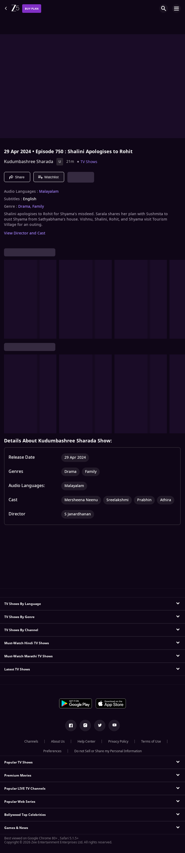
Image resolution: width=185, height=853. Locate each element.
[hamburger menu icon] (176, 8)
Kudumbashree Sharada (28, 162)
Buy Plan (31, 9)
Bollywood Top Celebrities (25, 814)
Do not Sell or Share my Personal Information (108, 751)
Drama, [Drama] (24, 206)
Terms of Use (151, 741)
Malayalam (49, 191)
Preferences (52, 751)
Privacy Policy (118, 741)
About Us (58, 741)
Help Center (86, 741)
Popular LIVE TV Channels (24, 788)
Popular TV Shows (18, 762)
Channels (31, 741)
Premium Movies (17, 775)
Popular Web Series (19, 801)
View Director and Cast (24, 233)
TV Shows (88, 162)
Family (38, 206)
